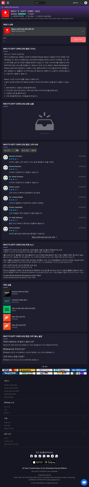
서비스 (6, 438)
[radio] (10, 159)
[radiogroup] (13, 159)
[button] (44, 380)
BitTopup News (8, 397)
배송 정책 (7, 425)
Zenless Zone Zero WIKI (11, 391)
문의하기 (7, 413)
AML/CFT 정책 (8, 428)
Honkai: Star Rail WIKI (11, 388)
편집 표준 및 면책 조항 (11, 444)
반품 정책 (7, 422)
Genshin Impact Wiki (10, 385)
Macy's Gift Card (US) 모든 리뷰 (44, 237)
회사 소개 (7, 407)
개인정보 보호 (8, 441)
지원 (5, 410)
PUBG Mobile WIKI (10, 394)
